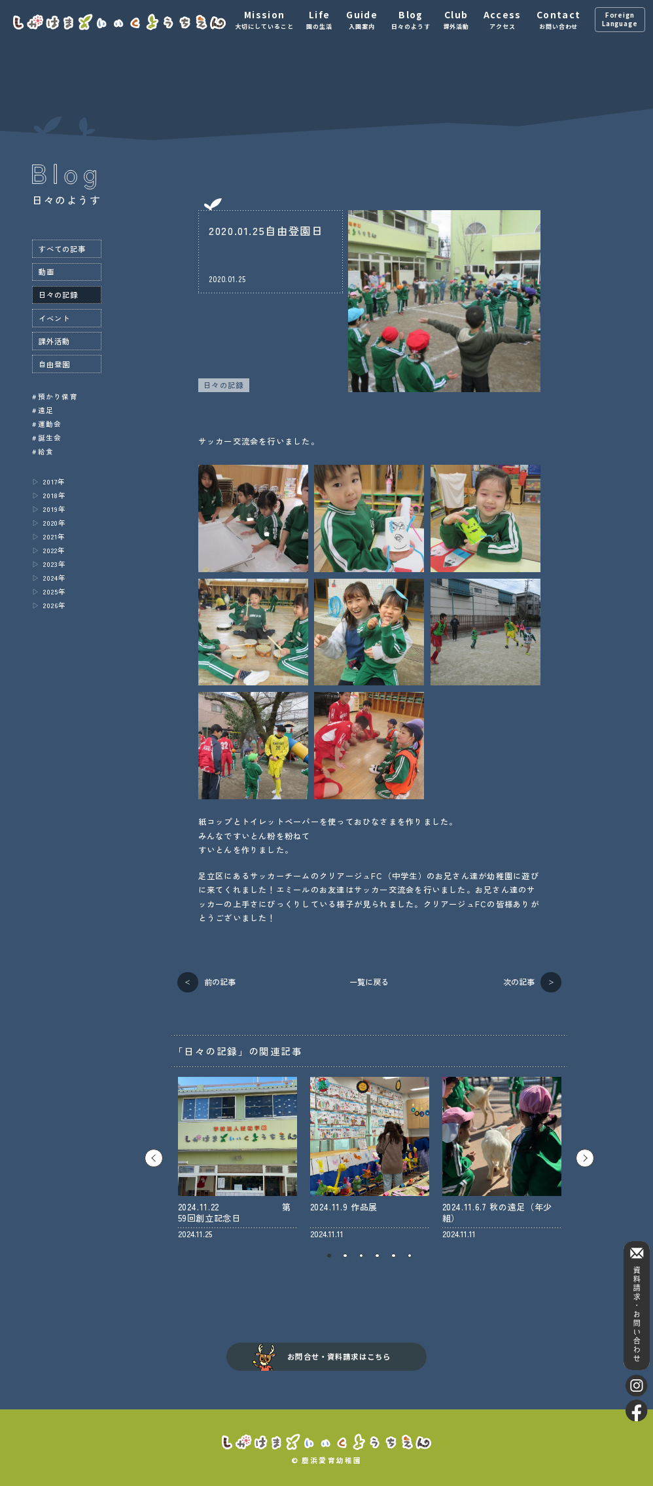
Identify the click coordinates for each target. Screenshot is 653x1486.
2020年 (54, 523)
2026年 (54, 605)
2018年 (54, 495)
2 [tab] (345, 1256)
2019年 (54, 509)
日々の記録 (223, 385)
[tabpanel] (237, 1158)
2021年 (54, 536)
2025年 (54, 591)
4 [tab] (377, 1256)
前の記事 (220, 982)
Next (585, 1158)
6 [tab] (410, 1256)
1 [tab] (329, 1256)
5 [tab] (393, 1256)
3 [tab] (361, 1256)
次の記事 (519, 982)
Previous (154, 1158)
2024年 (54, 578)
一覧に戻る (369, 982)
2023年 (54, 564)
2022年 (54, 550)
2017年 (54, 481)
